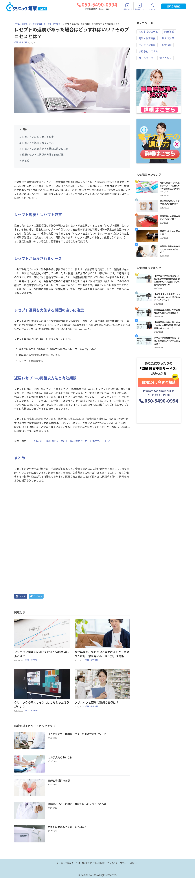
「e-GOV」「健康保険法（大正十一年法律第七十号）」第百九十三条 (69, 441)
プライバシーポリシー (117, 863)
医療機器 (167, 45)
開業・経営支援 (54, 24)
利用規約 (100, 863)
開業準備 (169, 31)
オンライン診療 (147, 45)
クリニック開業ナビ (22, 24)
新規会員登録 (173, 6)
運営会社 (134, 863)
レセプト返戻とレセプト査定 (38, 136)
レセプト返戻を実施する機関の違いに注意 (45, 148)
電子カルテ (165, 58)
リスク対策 (168, 38)
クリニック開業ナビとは (68, 863)
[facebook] (20, 596)
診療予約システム (148, 51)
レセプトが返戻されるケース (38, 142)
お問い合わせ (88, 863)
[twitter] (36, 596)
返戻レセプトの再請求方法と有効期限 (43, 154)
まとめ (25, 160)
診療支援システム (148, 31)
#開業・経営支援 (20, 42)
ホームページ (145, 58)
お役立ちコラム (39, 24)
